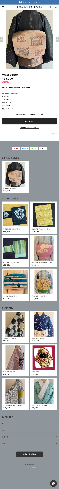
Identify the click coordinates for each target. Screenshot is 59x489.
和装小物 (5, 437)
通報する (54, 133)
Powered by (30, 468)
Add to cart (29, 121)
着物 (3, 430)
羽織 (3, 444)
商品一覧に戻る (29, 454)
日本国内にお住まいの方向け (29, 128)
